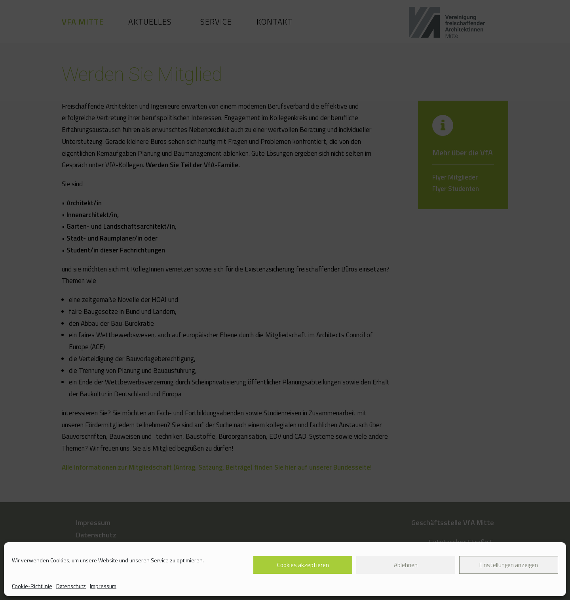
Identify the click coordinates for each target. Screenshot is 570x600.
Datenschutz (71, 586)
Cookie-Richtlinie (32, 586)
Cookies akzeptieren (303, 564)
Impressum (103, 586)
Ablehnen (406, 564)
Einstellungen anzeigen (508, 564)
